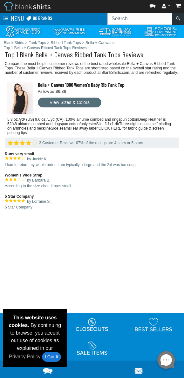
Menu (13, 18)
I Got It (51, 356)
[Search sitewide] (139, 19)
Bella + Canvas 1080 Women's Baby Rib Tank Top (81, 85)
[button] (152, 4)
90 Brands (39, 18)
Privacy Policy (25, 356)
